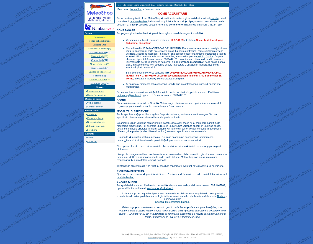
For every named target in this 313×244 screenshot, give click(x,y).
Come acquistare (95, 118)
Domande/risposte (96, 122)
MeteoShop (136, 9)
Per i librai (92, 130)
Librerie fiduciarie (96, 126)
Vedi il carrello (94, 103)
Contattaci (92, 141)
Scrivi (90, 137)
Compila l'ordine (95, 106)
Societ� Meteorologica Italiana (172, 202)
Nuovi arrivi (99, 37)
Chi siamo (92, 114)
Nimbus (221, 196)
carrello (214, 18)
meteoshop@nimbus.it (129, 95)
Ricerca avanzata (95, 91)
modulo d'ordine (138, 21)
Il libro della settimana (99, 41)
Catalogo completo (96, 95)
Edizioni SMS (99, 44)
